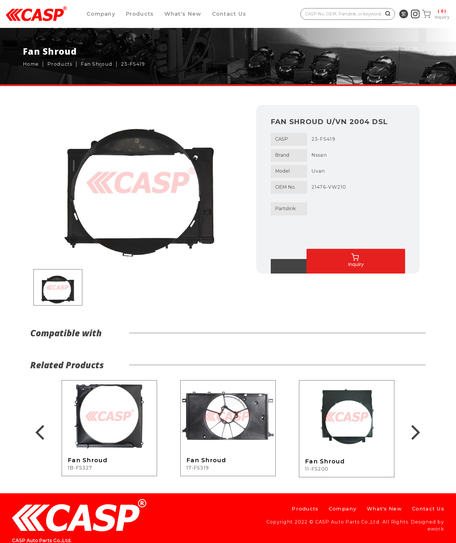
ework (436, 532)
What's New (185, 14)
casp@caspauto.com (185, 514)
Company (101, 14)
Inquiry (394, 254)
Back (294, 266)
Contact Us (233, 14)
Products (141, 14)
